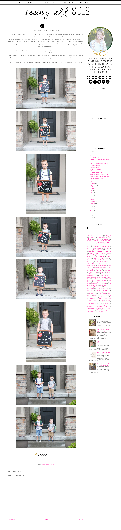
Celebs (89, 246)
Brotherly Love (105, 245)
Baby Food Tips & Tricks (103, 319)
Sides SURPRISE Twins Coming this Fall (103, 330)
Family (100, 251)
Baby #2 (108, 236)
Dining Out (96, 250)
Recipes (89, 290)
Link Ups (98, 270)
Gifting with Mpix (94, 167)
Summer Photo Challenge (94, 298)
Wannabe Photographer (101, 305)
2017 (91, 156)
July (92, 190)
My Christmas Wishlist (95, 170)
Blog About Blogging (92, 240)
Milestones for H (105, 273)
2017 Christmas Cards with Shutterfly (99, 176)
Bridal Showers (96, 245)
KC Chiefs (107, 269)
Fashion (108, 251)
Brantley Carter (45, 463)
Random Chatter (102, 288)
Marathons (101, 272)
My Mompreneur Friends (96, 181)
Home (46, 519)
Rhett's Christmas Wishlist (96, 172)
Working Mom (106, 310)
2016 (91, 206)
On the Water (104, 282)
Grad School (98, 259)
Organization (94, 283)
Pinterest (52, 464)
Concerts (89, 248)
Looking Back (93, 272)
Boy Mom (92, 243)
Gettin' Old (96, 258)
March (92, 199)
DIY (102, 250)
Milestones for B (93, 274)
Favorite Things (94, 253)
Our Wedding (102, 283)
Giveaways (89, 259)
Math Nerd (108, 272)
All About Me (90, 235)
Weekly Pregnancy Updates (96, 308)
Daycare (89, 250)
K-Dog (100, 269)
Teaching (95, 300)
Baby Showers (101, 237)
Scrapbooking (108, 292)
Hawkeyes (90, 262)
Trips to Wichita (91, 303)
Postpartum (89, 287)
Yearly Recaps (90, 311)
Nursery (96, 282)
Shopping (92, 293)
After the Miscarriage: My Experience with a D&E (103, 364)
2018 (91, 153)
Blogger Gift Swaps (106, 240)
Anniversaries (99, 236)
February (93, 201)
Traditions (98, 301)
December (94, 157)
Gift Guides (105, 258)
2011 (91, 217)
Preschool (107, 287)
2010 (91, 219)
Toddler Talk (91, 301)
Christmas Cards (105, 246)
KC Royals (90, 270)
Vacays (89, 305)
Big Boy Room (98, 239)
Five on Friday (91, 255)
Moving (98, 280)
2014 (91, 211)
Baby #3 (93, 237)
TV (99, 303)
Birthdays (106, 239)
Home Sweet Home (101, 265)
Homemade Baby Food (99, 267)
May (92, 195)
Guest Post (106, 259)
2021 (91, 151)
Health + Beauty (99, 261)
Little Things (108, 270)
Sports (95, 295)
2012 (91, 215)
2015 (91, 208)
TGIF (103, 300)
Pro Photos (90, 288)
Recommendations (102, 290)
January (93, 203)
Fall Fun (91, 251)
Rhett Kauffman (98, 292)
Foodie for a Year (102, 254)
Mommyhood (91, 275)
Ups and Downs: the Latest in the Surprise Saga (103, 353)
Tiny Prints (108, 300)
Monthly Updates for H (99, 278)
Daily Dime (106, 248)
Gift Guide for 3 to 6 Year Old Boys (99, 174)
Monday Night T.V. (104, 275)
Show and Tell (102, 293)
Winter (98, 310)
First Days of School (105, 253)
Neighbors (104, 280)
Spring (102, 295)
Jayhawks (93, 269)
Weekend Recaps (102, 306)
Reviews (89, 292)
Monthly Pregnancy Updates (94, 277)
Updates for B (106, 303)
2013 (91, 213)
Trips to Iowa (105, 302)
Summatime (104, 297)
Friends (101, 256)
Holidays (101, 264)
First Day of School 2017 (96, 178)
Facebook (43, 464)
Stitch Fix (95, 297)
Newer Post (12, 519)
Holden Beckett (52, 463)
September (94, 186)
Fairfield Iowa (108, 250)
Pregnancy (97, 287)
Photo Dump (104, 285)
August (93, 188)
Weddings (89, 306)
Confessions (98, 248)
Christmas (95, 246)
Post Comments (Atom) (21, 522)
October (93, 183)
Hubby (109, 267)
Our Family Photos (95, 165)
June (92, 192)
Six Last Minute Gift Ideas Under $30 (99, 163)
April (92, 197)
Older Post (80, 519)
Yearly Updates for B (100, 311)
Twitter (47, 464)
